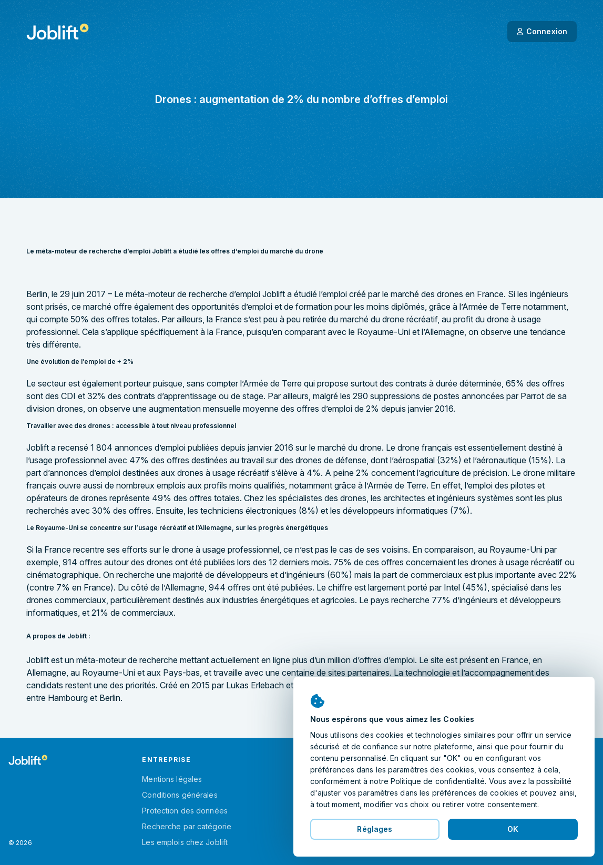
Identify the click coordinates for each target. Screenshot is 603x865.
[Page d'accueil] (57, 31)
